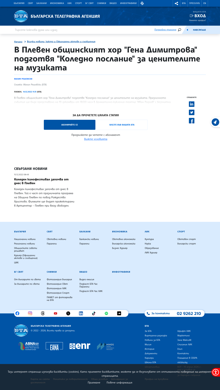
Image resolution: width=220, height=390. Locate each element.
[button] (142, 3)
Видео (113, 3)
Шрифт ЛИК (184, 331)
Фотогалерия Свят (57, 284)
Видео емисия (86, 279)
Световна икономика (123, 239)
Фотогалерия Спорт (58, 293)
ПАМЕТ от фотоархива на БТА (59, 299)
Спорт (78, 3)
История (149, 349)
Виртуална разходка (156, 335)
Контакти (183, 353)
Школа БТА (150, 362)
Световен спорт (186, 239)
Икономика (57, 3)
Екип (179, 349)
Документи (151, 353)
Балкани (41, 3)
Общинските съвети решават (25, 249)
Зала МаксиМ (184, 340)
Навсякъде (199, 30)
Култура (149, 239)
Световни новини (56, 239)
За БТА (148, 331)
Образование (152, 248)
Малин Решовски (23, 79)
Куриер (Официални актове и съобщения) (25, 257)
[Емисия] (187, 30)
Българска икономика (123, 243)
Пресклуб (194, 3)
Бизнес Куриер (120, 248)
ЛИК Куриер (151, 252)
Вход (200, 15)
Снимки (101, 3)
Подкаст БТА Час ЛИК (91, 291)
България (19, 3)
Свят (30, 3)
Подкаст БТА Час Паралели (88, 285)
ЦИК (16, 262)
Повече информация (119, 382)
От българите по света (27, 279)
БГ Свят (89, 3)
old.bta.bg (182, 362)
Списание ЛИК (184, 344)
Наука (148, 243)
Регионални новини (24, 243)
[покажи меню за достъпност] (215, 372)
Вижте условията (95, 139)
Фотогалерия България (59, 279)
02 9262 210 (189, 313)
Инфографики (128, 3)
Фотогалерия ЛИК (57, 288)
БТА (184, 3)
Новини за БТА (152, 340)
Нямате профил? (197, 20)
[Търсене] (179, 30)
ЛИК (69, 3)
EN (204, 3)
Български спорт (186, 243)
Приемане (94, 382)
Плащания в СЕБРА (187, 358)
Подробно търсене (165, 29)
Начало (18, 41)
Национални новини (25, 239)
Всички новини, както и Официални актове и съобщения (61, 41)
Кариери (149, 358)
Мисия (148, 344)
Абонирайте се (69, 124)
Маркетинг (183, 335)
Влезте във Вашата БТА (121, 124)
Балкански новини (89, 239)
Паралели (52, 243)
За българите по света (27, 284)
